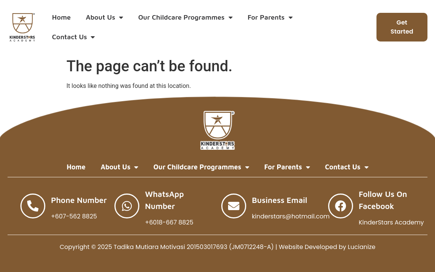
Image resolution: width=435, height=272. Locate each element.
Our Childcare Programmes (185, 17)
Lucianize (361, 247)
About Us (104, 17)
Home (61, 17)
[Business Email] (233, 206)
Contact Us (73, 37)
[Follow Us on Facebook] (340, 206)
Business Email (279, 199)
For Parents (270, 17)
